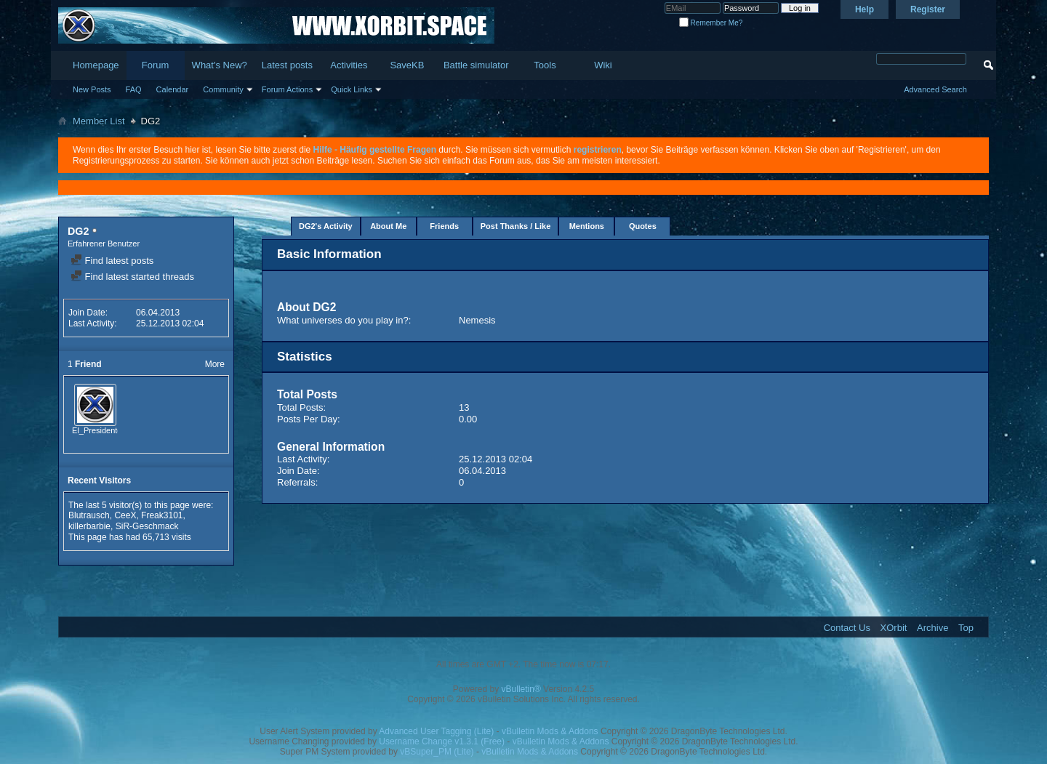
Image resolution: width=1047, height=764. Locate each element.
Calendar (172, 89)
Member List (99, 121)
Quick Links (351, 89)
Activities (348, 65)
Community (223, 89)
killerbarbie (89, 526)
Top (966, 627)
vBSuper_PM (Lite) (436, 752)
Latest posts (287, 65)
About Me (388, 226)
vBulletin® (521, 689)
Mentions (586, 226)
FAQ (134, 89)
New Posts (92, 89)
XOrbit (893, 627)
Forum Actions (287, 89)
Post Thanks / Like (516, 226)
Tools (544, 65)
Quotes (643, 226)
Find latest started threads (132, 276)
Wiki (603, 65)
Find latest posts (112, 260)
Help (864, 9)
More (215, 364)
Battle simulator (476, 65)
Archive (932, 627)
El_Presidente (97, 430)
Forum (155, 65)
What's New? (219, 65)
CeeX (125, 515)
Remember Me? (710, 23)
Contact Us (847, 627)
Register (927, 9)
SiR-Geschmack (147, 526)
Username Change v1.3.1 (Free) (442, 741)
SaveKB (407, 65)
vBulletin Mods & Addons (550, 731)
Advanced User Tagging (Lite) (436, 731)
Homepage (96, 65)
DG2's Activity (326, 226)
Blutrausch (89, 515)
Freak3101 (161, 515)
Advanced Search (935, 89)
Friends (444, 226)
